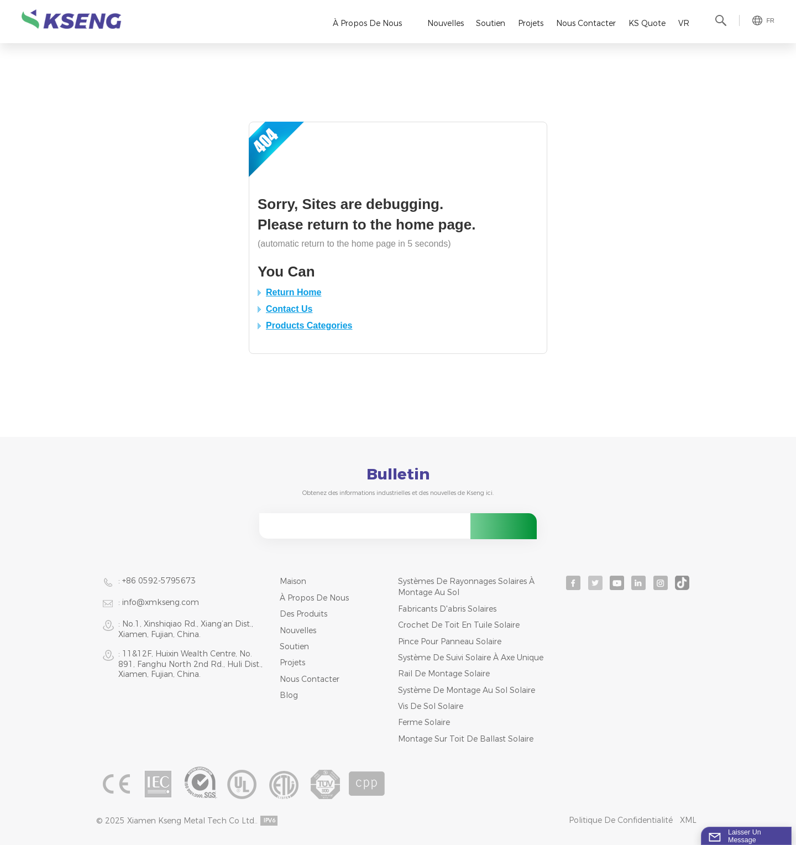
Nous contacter (586, 23)
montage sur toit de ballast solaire (465, 739)
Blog (289, 695)
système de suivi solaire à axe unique (470, 658)
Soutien (490, 23)
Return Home (293, 292)
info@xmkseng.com (160, 602)
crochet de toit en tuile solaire (459, 625)
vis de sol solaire (430, 706)
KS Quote (647, 23)
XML (688, 820)
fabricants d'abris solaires (447, 609)
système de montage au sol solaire (466, 690)
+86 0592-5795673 (159, 581)
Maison (293, 581)
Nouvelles (445, 23)
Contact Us (289, 309)
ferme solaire (424, 722)
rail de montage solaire (444, 674)
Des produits (303, 614)
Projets (530, 23)
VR (683, 23)
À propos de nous (367, 23)
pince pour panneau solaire (449, 641)
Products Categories (309, 325)
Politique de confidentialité (621, 820)
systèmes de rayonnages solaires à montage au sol (466, 586)
